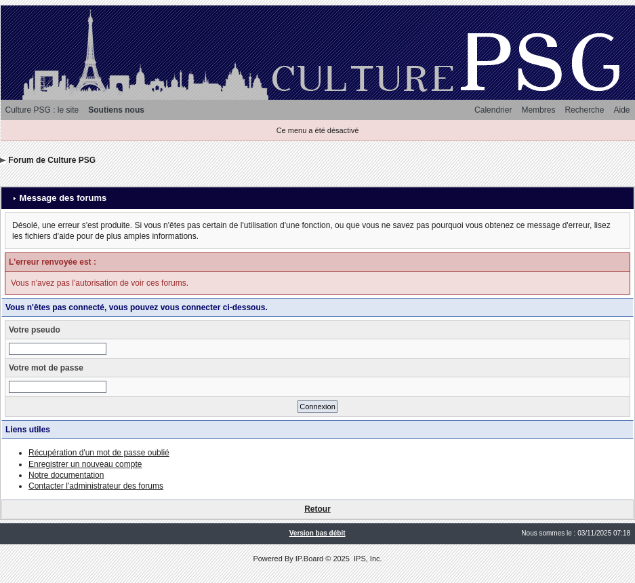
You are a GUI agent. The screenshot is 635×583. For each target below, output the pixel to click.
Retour (317, 509)
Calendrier (493, 110)
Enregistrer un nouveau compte (85, 464)
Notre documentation (66, 475)
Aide (621, 110)
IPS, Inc (367, 558)
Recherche (584, 110)
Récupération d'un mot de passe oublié (98, 452)
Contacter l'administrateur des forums (95, 486)
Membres (538, 110)
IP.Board (309, 558)
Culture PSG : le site (42, 110)
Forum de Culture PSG (52, 160)
